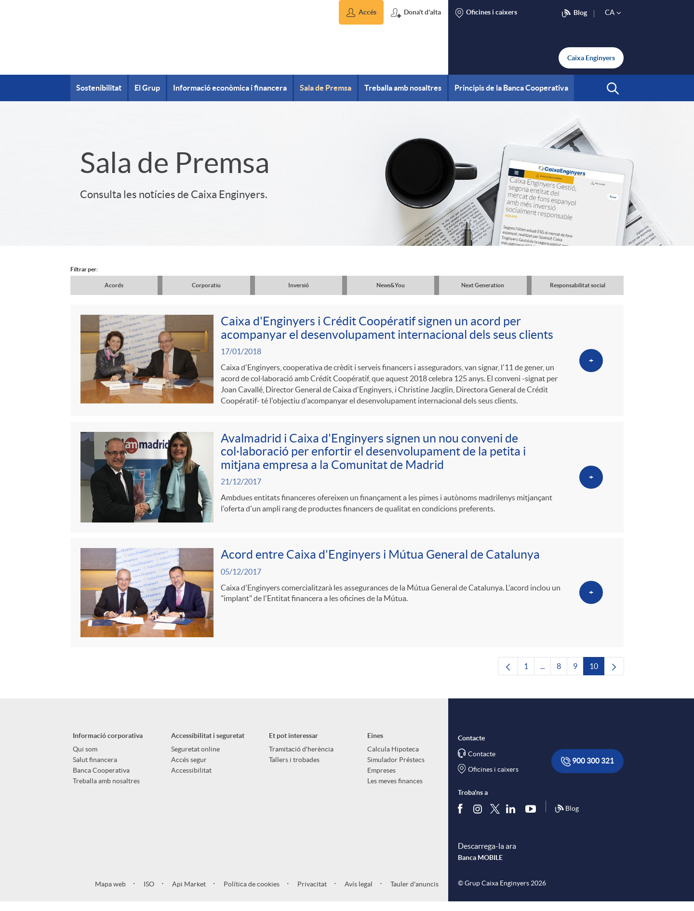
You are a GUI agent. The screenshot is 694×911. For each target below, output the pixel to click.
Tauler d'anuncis (414, 893)
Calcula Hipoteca (393, 758)
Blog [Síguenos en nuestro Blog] (567, 817)
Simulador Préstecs (396, 768)
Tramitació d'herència (301, 758)
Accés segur (189, 768)
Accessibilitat (191, 779)
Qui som (85, 758)
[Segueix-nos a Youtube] (533, 817)
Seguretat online (195, 758)
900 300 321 (587, 770)
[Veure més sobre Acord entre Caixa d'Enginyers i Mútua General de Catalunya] (347, 600)
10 (596, 677)
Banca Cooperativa (101, 779)
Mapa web (110, 893)
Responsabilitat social (577, 285)
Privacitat (311, 893)
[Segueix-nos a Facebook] (462, 817)
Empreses (381, 779)
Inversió (298, 285)
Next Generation (482, 285)
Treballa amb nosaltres (106, 789)
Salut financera (95, 768)
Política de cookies (251, 893)
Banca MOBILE (480, 866)
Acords (114, 285)
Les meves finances (395, 789)
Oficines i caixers (493, 778)
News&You (390, 285)
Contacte (481, 762)
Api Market (188, 893)
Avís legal (358, 893)
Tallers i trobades (294, 768)
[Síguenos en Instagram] (478, 817)
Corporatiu (206, 285)
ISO (148, 893)
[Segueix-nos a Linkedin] (513, 817)
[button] (361, 12)
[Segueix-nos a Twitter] (495, 817)
